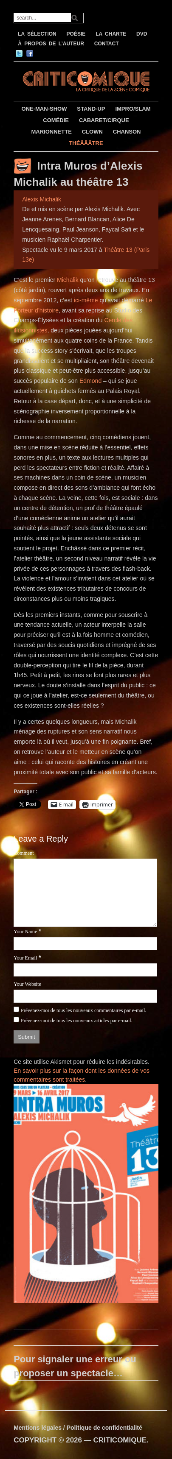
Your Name (25, 932)
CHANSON (127, 131)
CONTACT (106, 44)
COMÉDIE (56, 120)
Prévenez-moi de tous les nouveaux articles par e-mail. (77, 1021)
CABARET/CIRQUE (104, 120)
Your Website (27, 984)
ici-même (86, 300)
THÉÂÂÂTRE (86, 143)
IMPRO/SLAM (132, 109)
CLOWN (92, 131)
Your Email (25, 958)
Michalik (68, 279)
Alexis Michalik (41, 199)
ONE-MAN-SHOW (44, 109)
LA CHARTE (111, 34)
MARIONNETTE (51, 131)
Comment (24, 853)
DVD (141, 34)
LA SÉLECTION (37, 34)
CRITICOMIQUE (120, 1440)
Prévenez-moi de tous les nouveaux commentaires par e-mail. (83, 1010)
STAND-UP (91, 109)
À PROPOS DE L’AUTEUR (51, 44)
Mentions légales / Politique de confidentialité (78, 1427)
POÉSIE (76, 34)
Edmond (90, 380)
